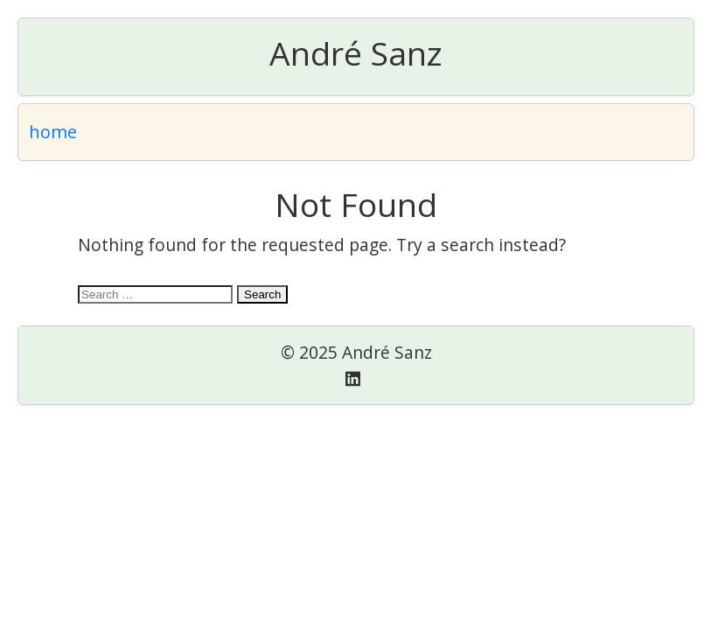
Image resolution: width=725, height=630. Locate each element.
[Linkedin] (352, 378)
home (53, 132)
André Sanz (356, 53)
